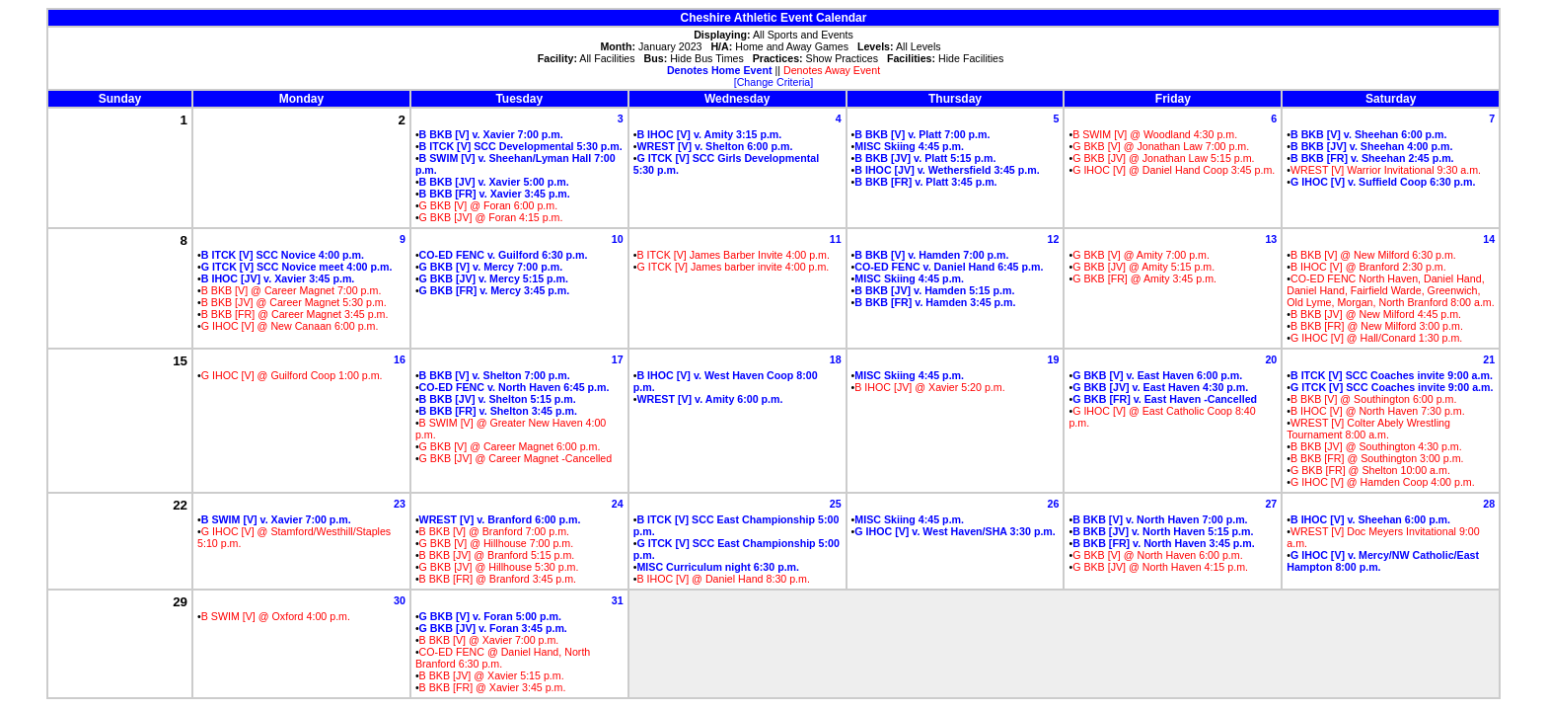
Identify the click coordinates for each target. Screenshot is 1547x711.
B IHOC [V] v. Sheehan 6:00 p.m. (1370, 519)
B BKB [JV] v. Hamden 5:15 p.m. (934, 290)
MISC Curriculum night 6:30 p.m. (717, 567)
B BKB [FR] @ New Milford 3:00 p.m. (1376, 326)
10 (618, 239)
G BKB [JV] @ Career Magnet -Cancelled (516, 458)
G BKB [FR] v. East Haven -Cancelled (1164, 399)
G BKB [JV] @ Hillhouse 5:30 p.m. (499, 567)
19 (1054, 359)
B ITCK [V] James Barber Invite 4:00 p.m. (732, 255)
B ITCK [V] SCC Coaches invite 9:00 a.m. (1391, 375)
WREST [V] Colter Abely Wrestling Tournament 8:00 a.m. (1368, 428)
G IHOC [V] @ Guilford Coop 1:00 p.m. (292, 375)
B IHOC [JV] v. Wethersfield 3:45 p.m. (946, 170)
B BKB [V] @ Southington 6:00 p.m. (1373, 399)
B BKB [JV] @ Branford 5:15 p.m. (497, 555)
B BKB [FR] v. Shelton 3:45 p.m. (498, 411)
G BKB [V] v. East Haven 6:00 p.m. (1157, 375)
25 (836, 504)
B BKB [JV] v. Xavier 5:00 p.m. (494, 182)
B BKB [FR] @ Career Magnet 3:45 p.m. (295, 314)
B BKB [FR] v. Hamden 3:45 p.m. (934, 302)
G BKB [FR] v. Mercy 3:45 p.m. (494, 290)
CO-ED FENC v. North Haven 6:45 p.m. (514, 387)
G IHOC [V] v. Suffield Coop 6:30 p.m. (1382, 182)
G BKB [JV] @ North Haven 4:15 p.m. (1160, 567)
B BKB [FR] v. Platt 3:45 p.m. (925, 182)
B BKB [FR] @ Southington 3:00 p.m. (1377, 458)
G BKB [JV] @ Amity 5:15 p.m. (1143, 267)
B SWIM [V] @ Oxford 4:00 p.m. (275, 616)
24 (618, 504)
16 (399, 359)
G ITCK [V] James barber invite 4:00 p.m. (732, 267)
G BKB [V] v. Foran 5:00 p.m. (490, 616)
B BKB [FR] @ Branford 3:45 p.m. (497, 579)
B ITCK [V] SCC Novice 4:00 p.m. (282, 255)
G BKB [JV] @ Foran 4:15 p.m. (491, 217)
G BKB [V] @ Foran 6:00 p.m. (488, 205)
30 (399, 600)
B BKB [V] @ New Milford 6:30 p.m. (1373, 255)
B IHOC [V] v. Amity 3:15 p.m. (708, 134)
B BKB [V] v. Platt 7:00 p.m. (922, 134)
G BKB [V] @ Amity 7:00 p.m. (1141, 255)
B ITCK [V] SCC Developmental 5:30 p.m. (521, 146)
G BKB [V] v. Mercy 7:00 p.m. (490, 267)
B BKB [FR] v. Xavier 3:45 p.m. (494, 193)
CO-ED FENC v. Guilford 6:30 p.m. (503, 255)
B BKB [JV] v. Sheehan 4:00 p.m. (1371, 146)
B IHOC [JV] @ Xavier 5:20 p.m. (929, 387)
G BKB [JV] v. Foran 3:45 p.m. (493, 628)
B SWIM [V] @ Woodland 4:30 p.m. (1154, 134)
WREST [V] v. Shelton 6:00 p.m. (714, 146)
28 (1489, 504)
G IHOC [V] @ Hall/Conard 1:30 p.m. (1376, 338)
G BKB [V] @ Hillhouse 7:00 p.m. (496, 543)
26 (1054, 504)
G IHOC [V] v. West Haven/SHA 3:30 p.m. (955, 531)
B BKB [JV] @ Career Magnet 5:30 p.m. (294, 302)
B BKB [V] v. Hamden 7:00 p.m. (931, 255)
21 (1489, 359)
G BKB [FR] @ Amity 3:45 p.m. (1144, 278)
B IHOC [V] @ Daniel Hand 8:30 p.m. (722, 579)
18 (836, 359)
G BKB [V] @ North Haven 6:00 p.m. (1157, 555)
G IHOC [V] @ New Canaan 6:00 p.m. (290, 326)
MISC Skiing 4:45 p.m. (909, 146)
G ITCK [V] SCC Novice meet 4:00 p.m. (297, 267)
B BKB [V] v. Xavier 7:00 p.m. (491, 134)
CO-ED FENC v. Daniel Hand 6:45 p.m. (948, 267)
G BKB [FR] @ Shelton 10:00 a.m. (1370, 470)
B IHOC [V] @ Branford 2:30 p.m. (1368, 267)
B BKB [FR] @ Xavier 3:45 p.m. (492, 687)
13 (1271, 239)
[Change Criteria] (774, 82)
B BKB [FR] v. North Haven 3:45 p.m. (1163, 543)
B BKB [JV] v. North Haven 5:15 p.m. (1162, 531)
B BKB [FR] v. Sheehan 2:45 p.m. (1372, 158)
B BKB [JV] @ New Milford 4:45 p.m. (1375, 314)
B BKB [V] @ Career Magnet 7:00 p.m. (291, 290)
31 (618, 600)
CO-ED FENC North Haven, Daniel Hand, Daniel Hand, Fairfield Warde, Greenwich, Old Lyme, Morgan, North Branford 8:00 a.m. (1390, 290)
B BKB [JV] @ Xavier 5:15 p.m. (491, 675)
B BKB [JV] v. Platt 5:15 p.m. (924, 158)
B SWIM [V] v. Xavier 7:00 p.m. (276, 519)
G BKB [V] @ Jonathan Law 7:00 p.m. (1160, 146)
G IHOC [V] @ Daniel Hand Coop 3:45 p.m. (1173, 170)
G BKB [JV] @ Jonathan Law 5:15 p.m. (1163, 158)
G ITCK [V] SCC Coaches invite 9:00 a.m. (1391, 387)
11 (836, 239)
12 (1054, 239)
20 (1271, 359)
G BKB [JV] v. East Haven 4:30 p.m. (1160, 387)
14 (1489, 239)
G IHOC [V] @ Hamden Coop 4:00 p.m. (1382, 482)
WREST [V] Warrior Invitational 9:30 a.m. (1385, 170)
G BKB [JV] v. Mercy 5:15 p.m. (493, 278)
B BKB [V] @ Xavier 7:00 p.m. (489, 640)
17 (618, 359)
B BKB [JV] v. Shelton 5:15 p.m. (497, 399)
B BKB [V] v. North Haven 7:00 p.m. (1159, 519)
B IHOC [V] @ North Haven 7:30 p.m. (1377, 411)
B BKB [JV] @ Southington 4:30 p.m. (1376, 446)
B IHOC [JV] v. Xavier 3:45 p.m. (278, 278)
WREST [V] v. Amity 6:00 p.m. (709, 399)
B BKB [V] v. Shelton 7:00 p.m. (494, 375)
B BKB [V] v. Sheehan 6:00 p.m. (1368, 134)
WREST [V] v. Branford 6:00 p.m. (500, 519)
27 (1271, 504)
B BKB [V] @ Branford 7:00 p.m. (494, 531)
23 (399, 504)
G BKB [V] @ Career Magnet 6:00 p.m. (510, 446)
